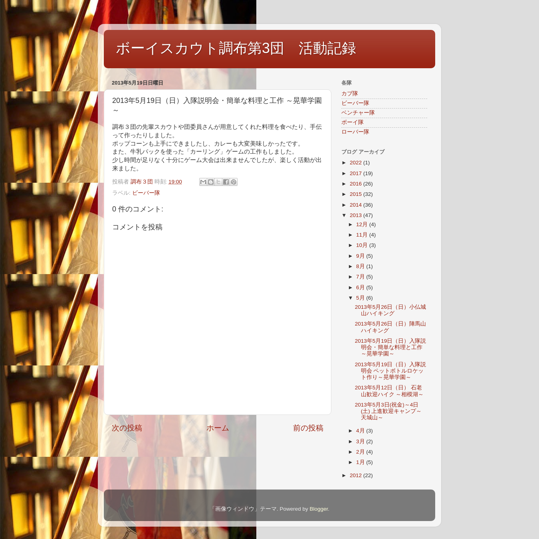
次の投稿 (127, 428)
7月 (361, 277)
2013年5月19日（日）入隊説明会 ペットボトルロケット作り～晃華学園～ (390, 370)
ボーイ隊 (352, 122)
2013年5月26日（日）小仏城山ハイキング (390, 310)
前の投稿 (308, 428)
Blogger (318, 509)
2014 (356, 205)
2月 (361, 452)
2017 (356, 173)
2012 (356, 475)
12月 (362, 224)
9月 (361, 256)
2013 (356, 215)
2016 (356, 184)
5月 (361, 298)
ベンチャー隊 (358, 113)
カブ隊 (349, 94)
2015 (356, 194)
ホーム (217, 428)
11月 (362, 235)
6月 (361, 287)
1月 (361, 462)
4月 (361, 431)
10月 (362, 245)
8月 (361, 266)
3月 (361, 441)
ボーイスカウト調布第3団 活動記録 (236, 48)
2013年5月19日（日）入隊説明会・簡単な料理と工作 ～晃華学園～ (390, 347)
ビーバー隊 (146, 193)
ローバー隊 (355, 132)
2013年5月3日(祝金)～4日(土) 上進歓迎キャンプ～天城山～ (388, 411)
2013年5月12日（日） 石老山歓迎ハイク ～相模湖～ (389, 391)
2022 (356, 163)
